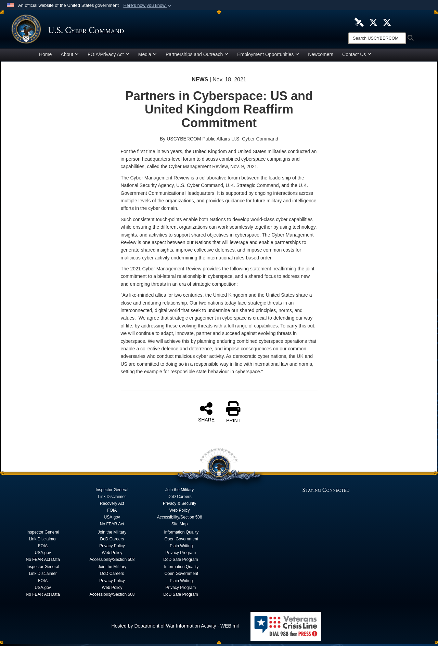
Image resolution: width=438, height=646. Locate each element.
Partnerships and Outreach (197, 56)
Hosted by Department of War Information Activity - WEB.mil (175, 627)
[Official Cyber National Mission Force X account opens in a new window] (387, 22)
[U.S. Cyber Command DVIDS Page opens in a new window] (359, 22)
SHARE (206, 413)
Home (45, 56)
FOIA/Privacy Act (108, 56)
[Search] (377, 38)
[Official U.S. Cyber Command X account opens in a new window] (373, 22)
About (70, 56)
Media (147, 56)
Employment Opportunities (268, 56)
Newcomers (320, 56)
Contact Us (356, 56)
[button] (148, 5)
